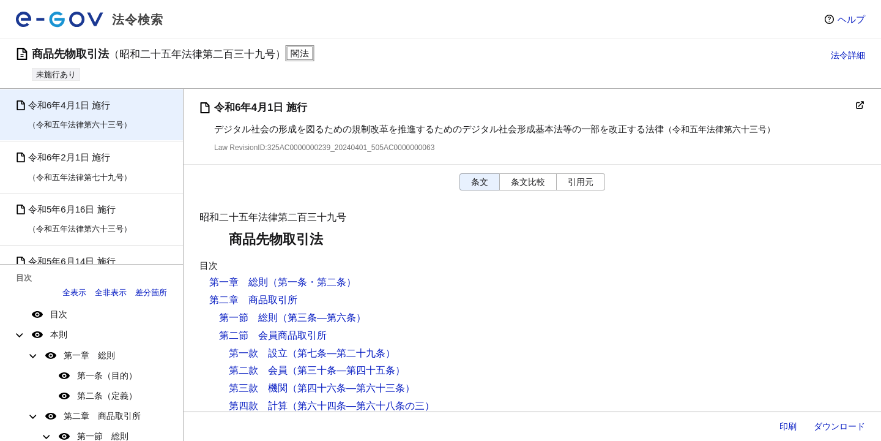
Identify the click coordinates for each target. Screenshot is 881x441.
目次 (58, 314)
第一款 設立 (258, 353)
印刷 (788, 426)
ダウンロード (839, 426)
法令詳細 (848, 55)
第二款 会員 (258, 370)
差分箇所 (151, 292)
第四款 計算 (258, 406)
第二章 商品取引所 (102, 416)
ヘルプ (851, 19)
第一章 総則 (89, 355)
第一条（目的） (107, 375)
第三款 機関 (258, 388)
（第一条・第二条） (312, 282)
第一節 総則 (248, 317)
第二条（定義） (107, 396)
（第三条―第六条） (322, 317)
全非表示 (111, 292)
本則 (58, 334)
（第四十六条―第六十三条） (351, 388)
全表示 (74, 292)
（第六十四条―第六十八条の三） (361, 406)
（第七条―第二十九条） (341, 353)
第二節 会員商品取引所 (273, 335)
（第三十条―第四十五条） (346, 370)
